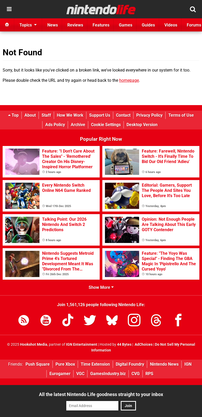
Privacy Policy (149, 115)
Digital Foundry (130, 364)
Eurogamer (59, 373)
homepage (129, 80)
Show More (101, 287)
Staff (46, 115)
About (30, 115)
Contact (123, 115)
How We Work (70, 115)
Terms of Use (181, 115)
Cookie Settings (106, 124)
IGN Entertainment (81, 344)
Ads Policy (55, 124)
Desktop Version (142, 124)
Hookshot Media (33, 344)
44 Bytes (124, 344)
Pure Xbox (65, 364)
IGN (187, 364)
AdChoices (143, 344)
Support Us (99, 115)
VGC (80, 373)
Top (13, 115)
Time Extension (95, 364)
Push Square (38, 364)
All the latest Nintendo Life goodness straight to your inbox (101, 394)
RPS (149, 373)
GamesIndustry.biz (108, 373)
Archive (78, 124)
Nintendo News (164, 364)
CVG (136, 373)
